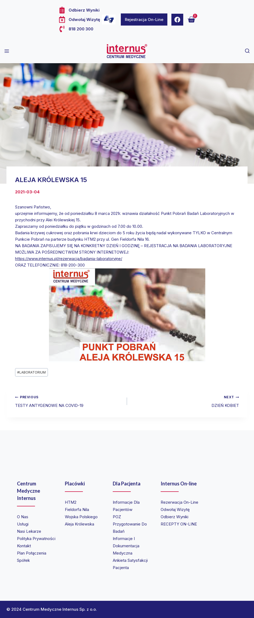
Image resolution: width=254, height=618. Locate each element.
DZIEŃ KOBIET (185, 401)
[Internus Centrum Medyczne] (127, 51)
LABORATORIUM (31, 372)
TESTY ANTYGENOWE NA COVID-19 (69, 401)
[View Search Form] (247, 51)
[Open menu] (6, 51)
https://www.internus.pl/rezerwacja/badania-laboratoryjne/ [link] (68, 258)
